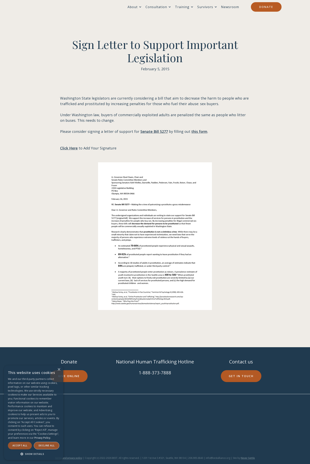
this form (199, 131)
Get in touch (241, 376)
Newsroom (230, 7)
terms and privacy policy (68, 458)
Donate (266, 7)
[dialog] (33, 412)
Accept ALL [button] (19, 445)
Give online (69, 376)
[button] (33, 454)
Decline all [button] (47, 445)
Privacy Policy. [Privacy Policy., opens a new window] (42, 437)
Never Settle (248, 458)
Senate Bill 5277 (154, 131)
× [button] (58, 369)
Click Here (69, 148)
